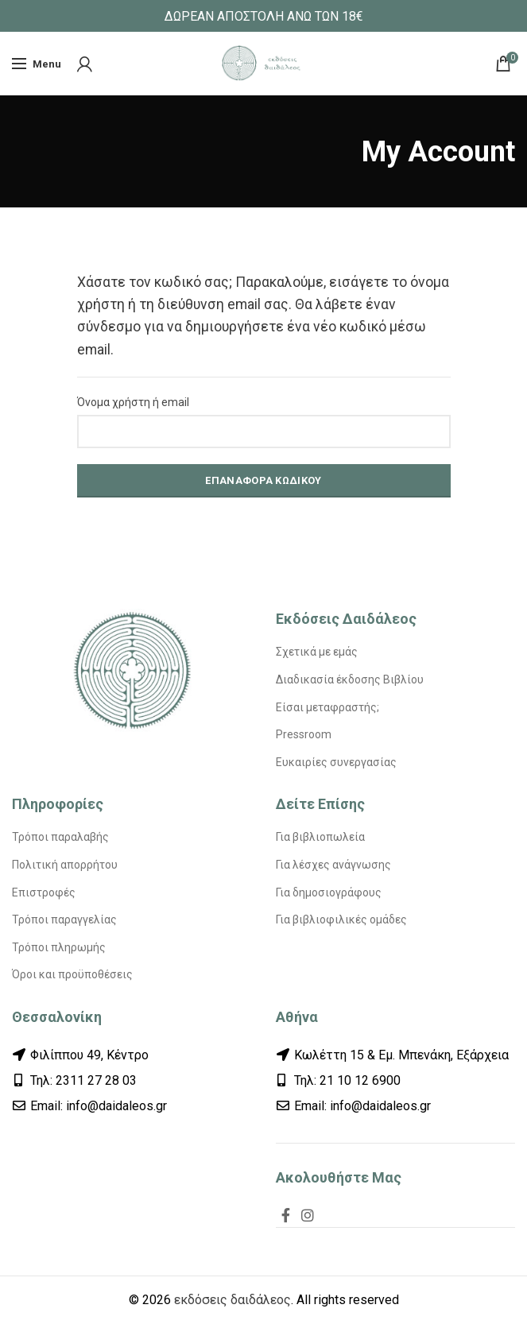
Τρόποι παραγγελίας (64, 919)
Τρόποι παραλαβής (60, 836)
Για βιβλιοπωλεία (320, 836)
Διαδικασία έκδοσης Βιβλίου (350, 679)
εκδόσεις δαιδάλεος (232, 1299)
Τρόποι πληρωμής (59, 947)
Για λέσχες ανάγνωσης (333, 864)
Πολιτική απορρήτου (65, 864)
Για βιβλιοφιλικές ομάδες (341, 919)
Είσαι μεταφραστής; (327, 707)
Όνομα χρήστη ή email (133, 402)
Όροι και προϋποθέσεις (72, 974)
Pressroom (303, 734)
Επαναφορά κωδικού (263, 480)
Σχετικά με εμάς (317, 651)
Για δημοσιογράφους (329, 892)
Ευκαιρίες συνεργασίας (336, 762)
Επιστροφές (44, 892)
